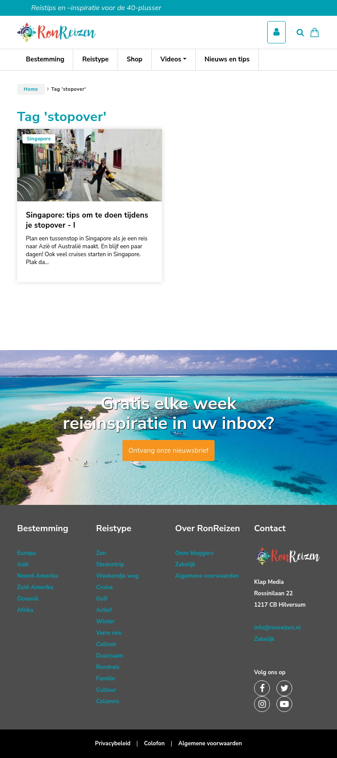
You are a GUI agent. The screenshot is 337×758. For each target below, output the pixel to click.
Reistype (95, 59)
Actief (104, 610)
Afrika (25, 610)
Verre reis (109, 633)
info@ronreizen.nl (277, 628)
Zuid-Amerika (35, 587)
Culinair (106, 644)
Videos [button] (171, 59)
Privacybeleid (113, 743)
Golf (102, 599)
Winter (105, 622)
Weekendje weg (117, 576)
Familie (105, 679)
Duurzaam (109, 656)
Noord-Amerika (37, 576)
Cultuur (106, 690)
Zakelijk (185, 564)
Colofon (154, 743)
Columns (107, 701)
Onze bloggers (194, 553)
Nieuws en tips (227, 59)
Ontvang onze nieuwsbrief (169, 450)
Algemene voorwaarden (207, 576)
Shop (135, 59)
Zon (101, 553)
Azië (23, 564)
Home (31, 89)
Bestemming (45, 59)
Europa (26, 553)
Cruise (104, 587)
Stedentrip (110, 564)
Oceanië (27, 599)
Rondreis (107, 667)
